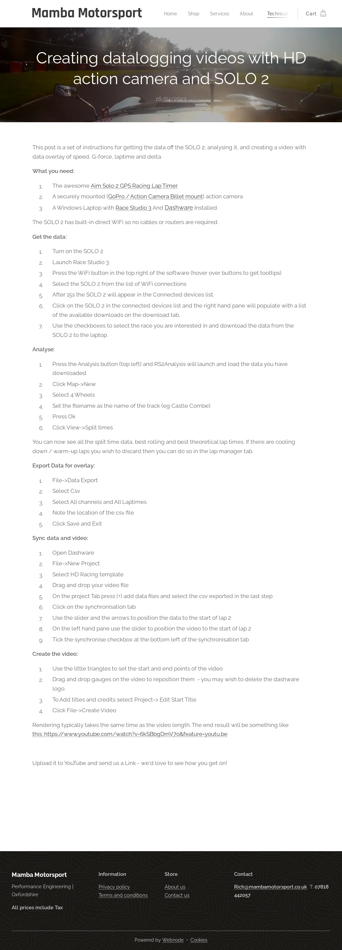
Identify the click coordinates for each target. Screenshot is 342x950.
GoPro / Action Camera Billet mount (155, 196)
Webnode (173, 940)
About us (175, 887)
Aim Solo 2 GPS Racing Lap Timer (134, 185)
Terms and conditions (123, 895)
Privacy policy (114, 887)
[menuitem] (172, 13)
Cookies (198, 940)
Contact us (177, 895)
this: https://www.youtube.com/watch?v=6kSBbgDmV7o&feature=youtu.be (129, 734)
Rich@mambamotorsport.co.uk (270, 887)
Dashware (179, 207)
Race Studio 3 (133, 207)
